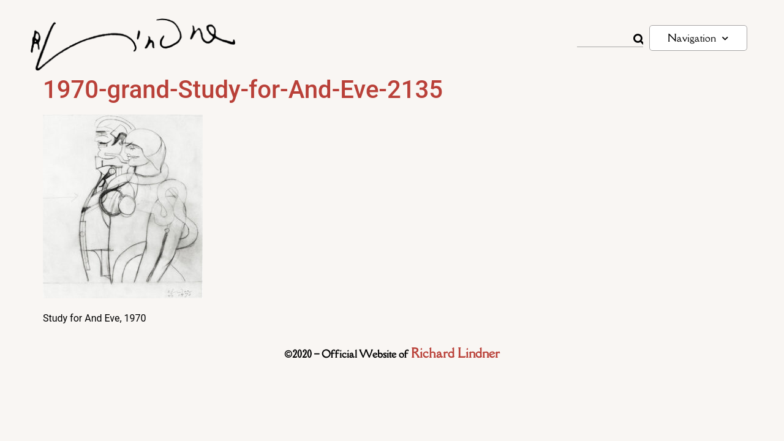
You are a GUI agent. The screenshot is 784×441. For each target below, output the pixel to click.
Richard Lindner (455, 353)
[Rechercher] (638, 39)
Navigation (698, 38)
